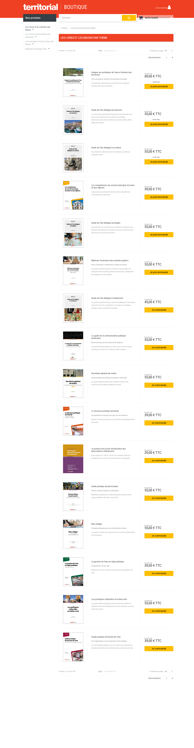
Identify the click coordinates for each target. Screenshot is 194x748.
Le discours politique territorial (105, 411)
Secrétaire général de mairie (103, 373)
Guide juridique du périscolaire (104, 486)
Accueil (64, 28)
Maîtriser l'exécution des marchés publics (109, 260)
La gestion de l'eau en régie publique (107, 561)
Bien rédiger (96, 524)
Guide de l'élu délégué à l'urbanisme (107, 298)
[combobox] (89, 18)
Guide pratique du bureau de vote (106, 637)
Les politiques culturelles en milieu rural (109, 599)
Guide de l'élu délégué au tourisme (106, 110)
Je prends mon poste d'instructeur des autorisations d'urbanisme (108, 450)
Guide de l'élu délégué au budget (105, 223)
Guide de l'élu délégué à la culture (106, 147)
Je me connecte (161, 8)
